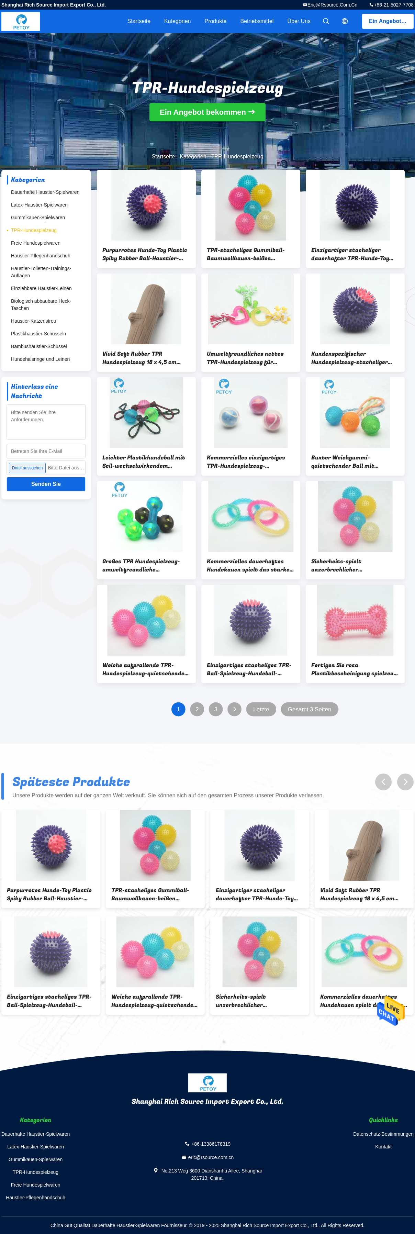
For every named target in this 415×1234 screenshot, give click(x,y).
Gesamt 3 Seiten (310, 709)
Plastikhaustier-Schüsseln (38, 333)
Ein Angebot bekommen (391, 21)
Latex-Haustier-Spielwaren (39, 205)
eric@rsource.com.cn (332, 5)
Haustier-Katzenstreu (33, 321)
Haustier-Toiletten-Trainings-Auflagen (41, 272)
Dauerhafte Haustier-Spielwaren (45, 192)
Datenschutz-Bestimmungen (383, 1134)
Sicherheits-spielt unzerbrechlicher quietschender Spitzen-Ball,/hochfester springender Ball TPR (351, 565)
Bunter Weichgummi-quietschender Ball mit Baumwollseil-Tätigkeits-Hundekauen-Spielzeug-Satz (350, 462)
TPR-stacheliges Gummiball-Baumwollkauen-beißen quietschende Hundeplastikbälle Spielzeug (246, 254)
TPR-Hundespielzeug (34, 230)
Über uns (299, 21)
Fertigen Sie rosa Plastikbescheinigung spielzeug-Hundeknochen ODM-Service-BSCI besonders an (355, 669)
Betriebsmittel (257, 21)
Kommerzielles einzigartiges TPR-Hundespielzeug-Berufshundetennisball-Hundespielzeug (246, 462)
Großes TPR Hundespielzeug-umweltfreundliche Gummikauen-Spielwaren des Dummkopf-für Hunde (142, 565)
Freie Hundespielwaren (35, 243)
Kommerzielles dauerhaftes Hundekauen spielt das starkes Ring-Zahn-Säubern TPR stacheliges (250, 565)
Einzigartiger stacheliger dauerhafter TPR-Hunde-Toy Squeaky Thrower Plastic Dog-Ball (352, 254)
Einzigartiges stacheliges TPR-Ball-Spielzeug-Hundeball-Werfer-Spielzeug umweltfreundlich (249, 669)
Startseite (138, 21)
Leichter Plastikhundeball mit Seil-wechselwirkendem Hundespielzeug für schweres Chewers (143, 462)
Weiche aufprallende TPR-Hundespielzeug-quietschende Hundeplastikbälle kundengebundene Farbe (143, 669)
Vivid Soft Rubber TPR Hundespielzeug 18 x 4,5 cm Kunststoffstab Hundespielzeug (139, 358)
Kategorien (177, 21)
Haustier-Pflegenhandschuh (40, 255)
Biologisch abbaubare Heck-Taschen (41, 304)
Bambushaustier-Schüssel (39, 346)
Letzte (261, 709)
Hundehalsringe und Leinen (40, 359)
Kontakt (383, 1146)
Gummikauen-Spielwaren (38, 217)
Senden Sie (46, 484)
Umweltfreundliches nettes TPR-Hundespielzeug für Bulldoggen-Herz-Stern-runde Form (248, 358)
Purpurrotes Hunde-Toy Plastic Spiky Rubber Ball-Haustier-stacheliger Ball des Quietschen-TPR (144, 254)
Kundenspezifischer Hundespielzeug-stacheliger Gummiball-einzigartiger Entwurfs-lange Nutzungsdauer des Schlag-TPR (355, 358)
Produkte (215, 21)
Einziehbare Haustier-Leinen (41, 288)
